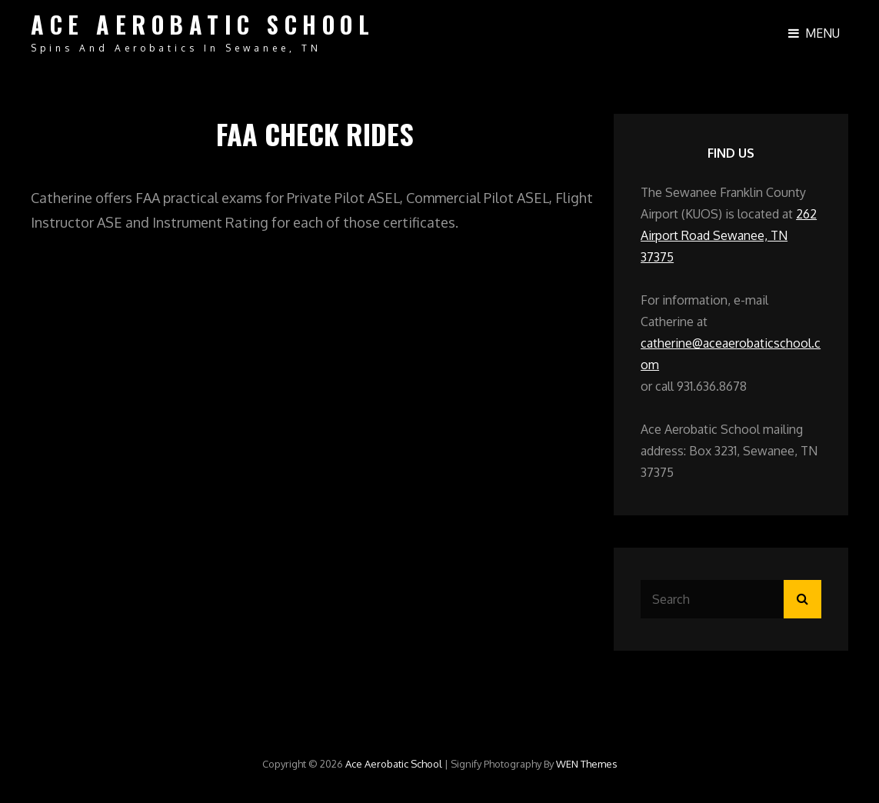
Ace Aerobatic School (203, 24)
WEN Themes (587, 764)
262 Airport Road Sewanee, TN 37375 (729, 235)
